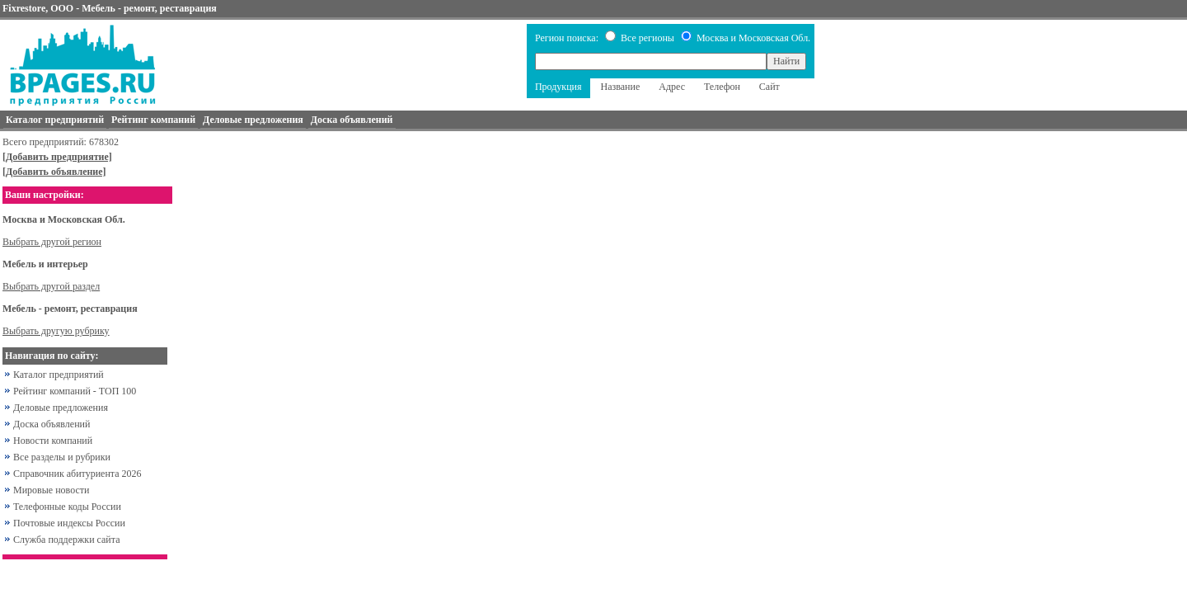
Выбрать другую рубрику (56, 331)
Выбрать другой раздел (51, 286)
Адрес (672, 86)
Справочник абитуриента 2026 (77, 473)
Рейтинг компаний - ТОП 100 (74, 391)
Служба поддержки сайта (66, 539)
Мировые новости (51, 490)
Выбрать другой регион (51, 242)
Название (620, 86)
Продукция (558, 86)
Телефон (722, 86)
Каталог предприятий (58, 374)
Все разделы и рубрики (61, 457)
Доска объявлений (51, 424)
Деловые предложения (60, 407)
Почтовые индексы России (69, 523)
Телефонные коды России (67, 506)
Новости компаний (52, 440)
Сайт (769, 86)
